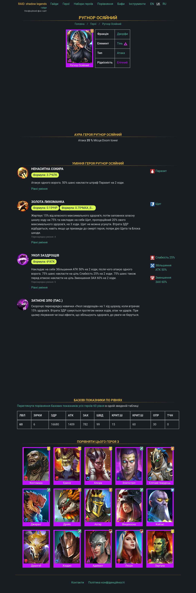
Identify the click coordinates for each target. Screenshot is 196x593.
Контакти (77, 582)
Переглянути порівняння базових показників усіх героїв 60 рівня (61, 406)
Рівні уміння (39, 188)
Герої (66, 4)
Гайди (54, 4)
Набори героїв (83, 4)
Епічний (122, 62)
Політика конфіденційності (106, 582)
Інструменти (137, 4)
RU (164, 4)
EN (152, 4)
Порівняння (105, 4)
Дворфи (122, 34)
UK (158, 4)
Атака (121, 53)
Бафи (121, 4)
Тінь (120, 43)
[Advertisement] (98, 96)
